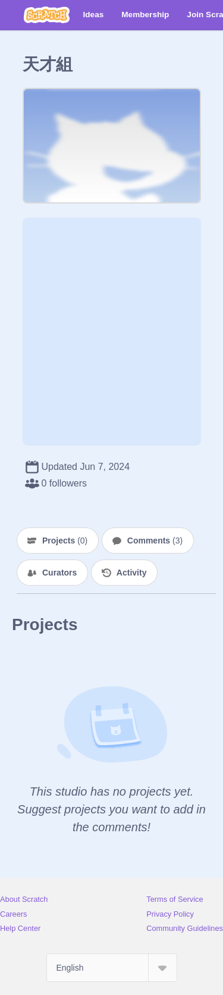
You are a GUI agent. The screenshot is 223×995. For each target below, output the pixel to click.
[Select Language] (111, 967)
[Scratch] (47, 15)
